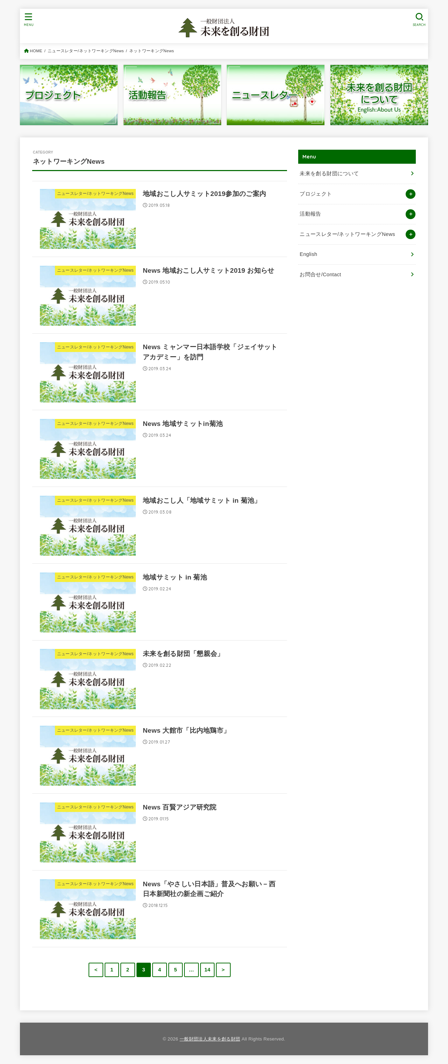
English (308, 254)
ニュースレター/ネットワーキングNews (347, 234)
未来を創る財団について (329, 173)
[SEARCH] (419, 19)
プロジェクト (316, 194)
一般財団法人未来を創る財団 (210, 1039)
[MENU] (28, 19)
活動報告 (310, 214)
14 (207, 969)
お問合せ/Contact (320, 274)
